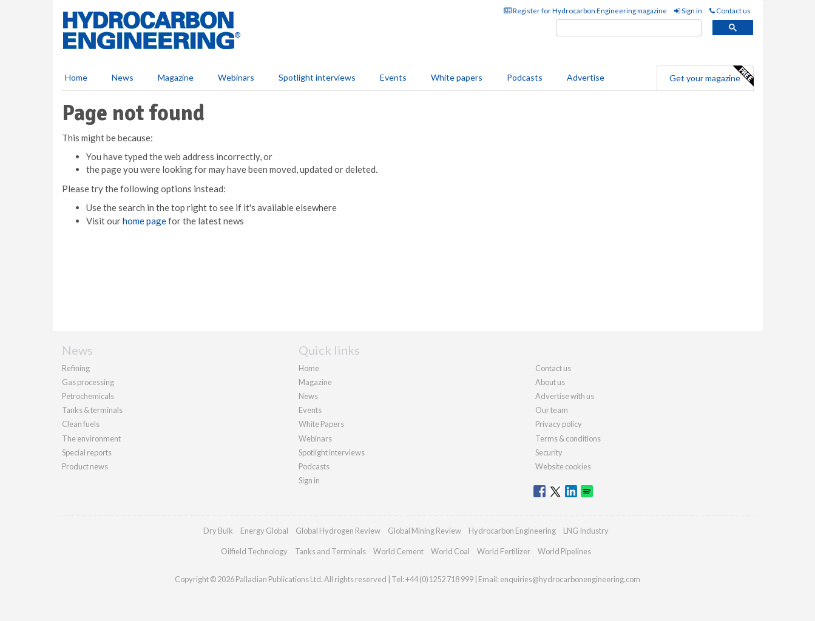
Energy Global (264, 530)
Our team (551, 410)
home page (144, 220)
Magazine (176, 77)
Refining (76, 368)
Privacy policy (558, 424)
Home (76, 77)
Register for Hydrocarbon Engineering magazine (585, 11)
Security (549, 452)
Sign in (688, 11)
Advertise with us (564, 396)
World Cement (398, 551)
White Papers (321, 424)
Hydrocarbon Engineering (512, 530)
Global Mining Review (424, 530)
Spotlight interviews (317, 77)
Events (393, 77)
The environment (91, 438)
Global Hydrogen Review (338, 530)
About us (550, 382)
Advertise (585, 77)
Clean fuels (81, 424)
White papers (456, 77)
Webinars (236, 77)
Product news (85, 466)
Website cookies (563, 466)
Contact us (730, 11)
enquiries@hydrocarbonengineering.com (570, 579)
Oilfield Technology (254, 551)
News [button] (123, 77)
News (308, 396)
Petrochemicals (88, 396)
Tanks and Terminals (330, 551)
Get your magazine (711, 76)
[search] (629, 28)
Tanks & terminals (92, 410)
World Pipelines (564, 551)
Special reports (87, 452)
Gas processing (88, 382)
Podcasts (525, 77)
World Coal (450, 551)
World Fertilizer (503, 551)
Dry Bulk (218, 530)
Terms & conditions (568, 438)
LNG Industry (586, 530)
